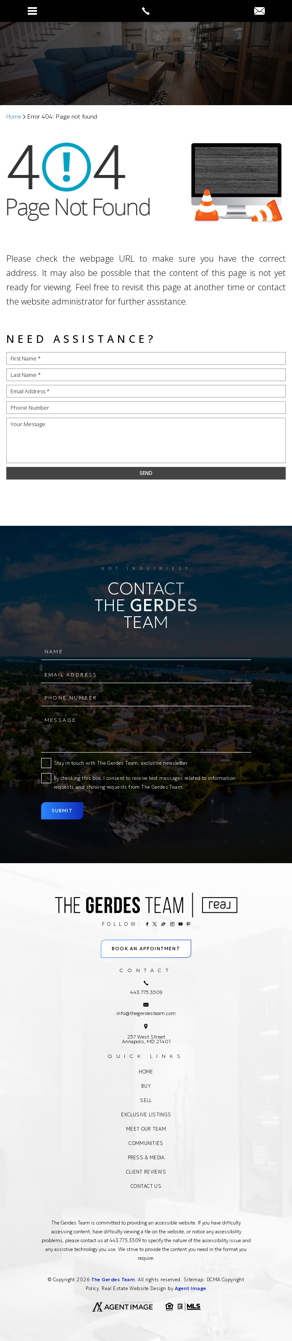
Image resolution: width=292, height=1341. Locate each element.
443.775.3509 (125, 1240)
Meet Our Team (146, 1129)
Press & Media (146, 1158)
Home (146, 1072)
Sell (146, 1100)
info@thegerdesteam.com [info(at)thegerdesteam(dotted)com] (146, 1013)
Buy (146, 1086)
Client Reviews (146, 1172)
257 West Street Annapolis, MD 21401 (146, 1039)
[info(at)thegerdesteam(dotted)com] (259, 11)
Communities (146, 1143)
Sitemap (194, 1280)
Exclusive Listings (146, 1115)
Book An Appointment (146, 948)
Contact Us (146, 1186)
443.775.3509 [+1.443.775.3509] (146, 992)
